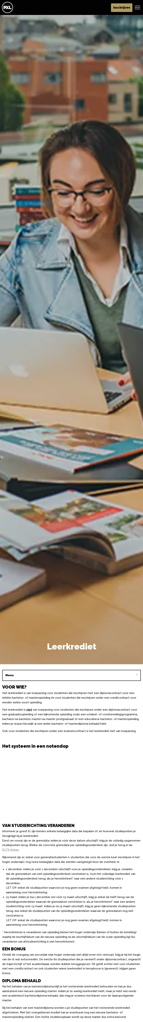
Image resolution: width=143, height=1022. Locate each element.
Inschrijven (121, 8)
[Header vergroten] (137, 7)
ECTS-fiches (10, 849)
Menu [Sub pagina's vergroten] (71, 675)
